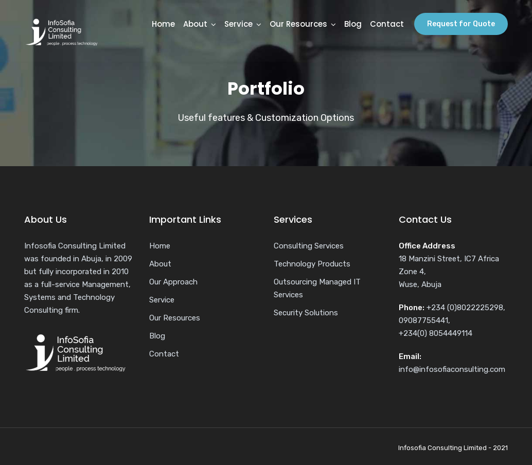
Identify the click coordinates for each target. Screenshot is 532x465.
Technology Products (312, 264)
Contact (387, 24)
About (195, 24)
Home (163, 24)
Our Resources (298, 24)
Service (238, 24)
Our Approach (173, 282)
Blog (353, 24)
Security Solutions (306, 312)
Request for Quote (461, 24)
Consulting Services (309, 246)
